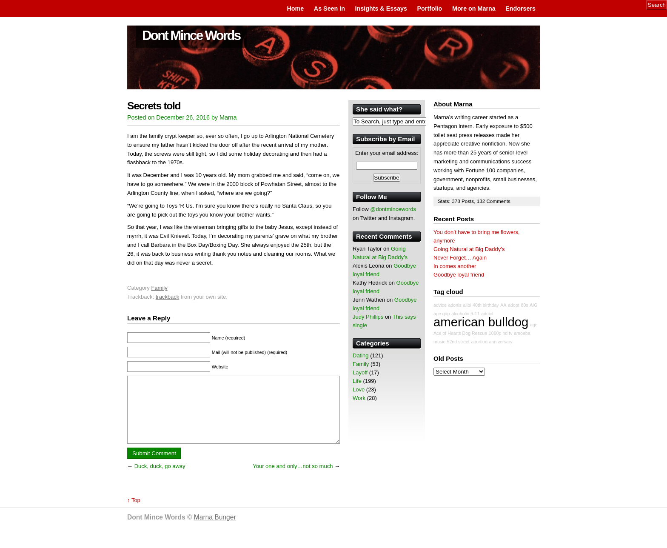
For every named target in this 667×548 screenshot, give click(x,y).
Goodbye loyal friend (458, 274)
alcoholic (460, 313)
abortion (479, 341)
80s (524, 305)
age (534, 324)
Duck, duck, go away (159, 479)
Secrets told (153, 105)
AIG (533, 305)
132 (482, 201)
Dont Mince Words (191, 35)
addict (487, 313)
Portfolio (429, 8)
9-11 (474, 313)
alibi (467, 305)
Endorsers (520, 8)
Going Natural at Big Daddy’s (469, 249)
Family (159, 288)
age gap (441, 313)
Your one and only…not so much (293, 479)
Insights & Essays (381, 8)
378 (457, 201)
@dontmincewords (393, 209)
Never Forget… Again (460, 257)
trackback (168, 297)
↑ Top (133, 513)
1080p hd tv (501, 333)
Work (359, 398)
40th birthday (486, 305)
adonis (454, 305)
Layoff (360, 372)
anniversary (501, 341)
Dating (361, 355)
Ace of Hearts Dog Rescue (460, 333)
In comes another (454, 266)
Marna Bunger (215, 530)
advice (440, 305)
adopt (513, 305)
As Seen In (329, 8)
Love (359, 389)
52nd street (458, 341)
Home (295, 8)
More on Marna (474, 8)
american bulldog (480, 322)
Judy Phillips (368, 317)
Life (357, 381)
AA (503, 305)
